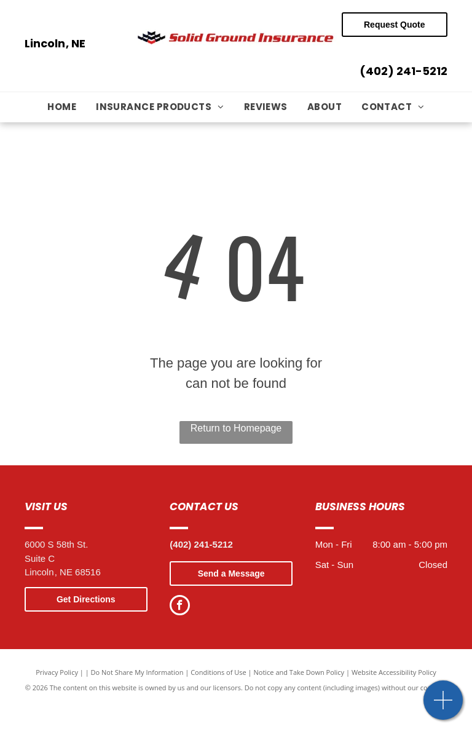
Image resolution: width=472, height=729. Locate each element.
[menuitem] (61, 107)
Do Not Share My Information (137, 672)
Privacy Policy (57, 672)
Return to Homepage (236, 428)
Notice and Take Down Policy (299, 672)
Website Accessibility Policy (394, 672)
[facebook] (180, 606)
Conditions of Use (218, 672)
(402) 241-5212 (403, 71)
